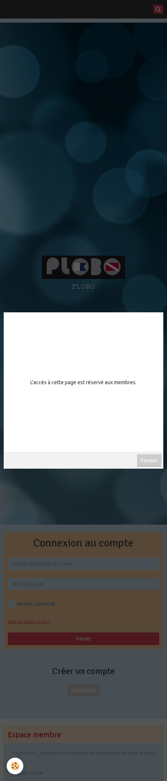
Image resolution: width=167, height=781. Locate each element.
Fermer (149, 460)
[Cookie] (15, 766)
